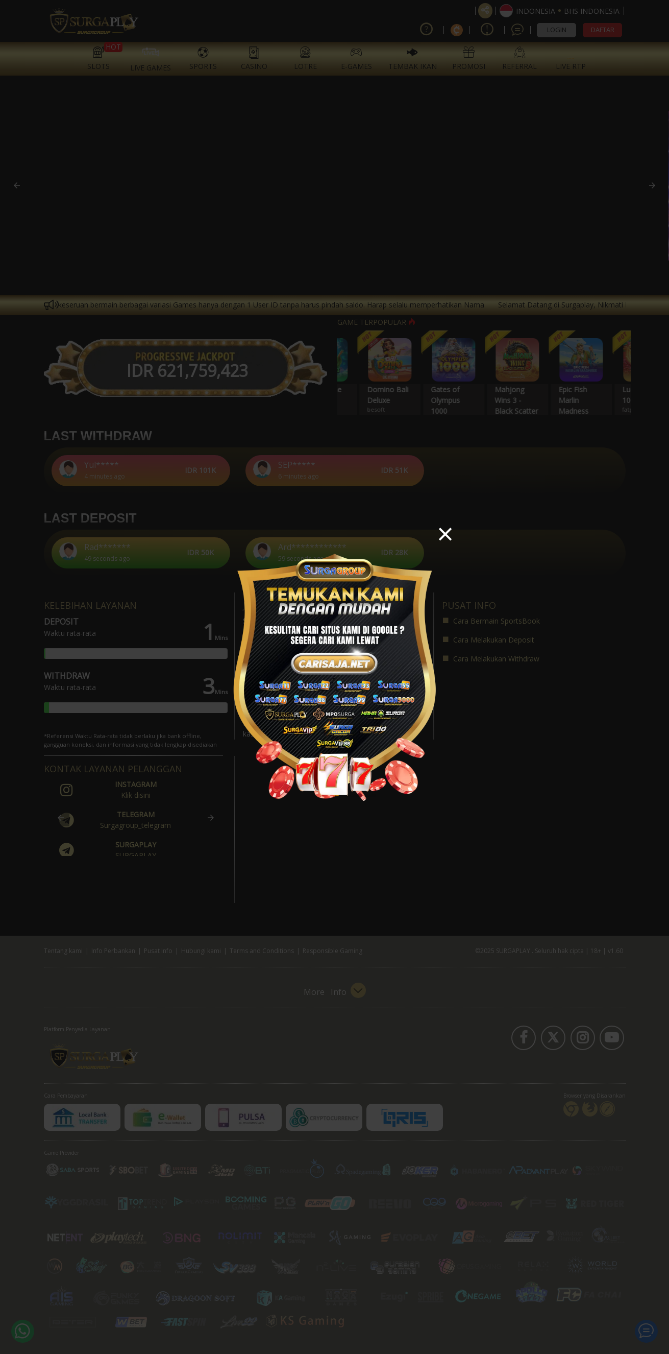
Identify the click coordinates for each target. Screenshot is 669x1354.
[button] (445, 535)
